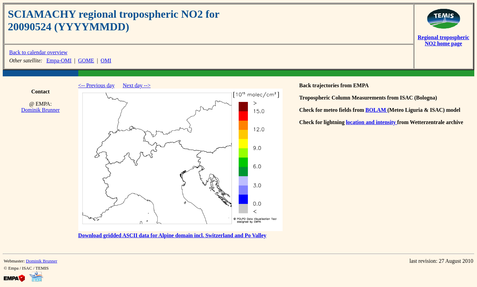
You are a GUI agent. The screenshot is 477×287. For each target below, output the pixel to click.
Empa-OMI (58, 60)
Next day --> (136, 85)
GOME (86, 60)
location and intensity (371, 122)
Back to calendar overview (38, 52)
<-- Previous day (96, 85)
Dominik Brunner (40, 110)
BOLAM (376, 110)
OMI (106, 60)
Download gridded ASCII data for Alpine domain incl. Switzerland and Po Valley (172, 235)
